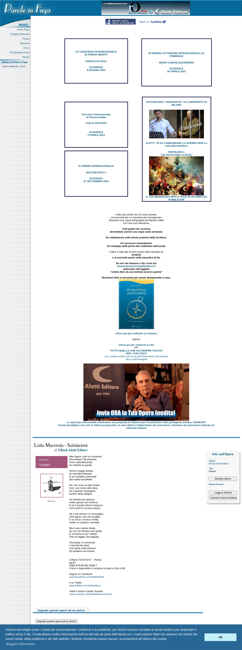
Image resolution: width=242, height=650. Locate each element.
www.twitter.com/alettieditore (85, 585)
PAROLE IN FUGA (96, 61)
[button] (200, 637)
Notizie (26, 57)
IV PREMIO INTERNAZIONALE (96, 166)
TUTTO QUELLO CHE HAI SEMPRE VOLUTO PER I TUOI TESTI (136, 352)
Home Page (24, 29)
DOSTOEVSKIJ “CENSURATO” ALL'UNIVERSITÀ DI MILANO (176, 103)
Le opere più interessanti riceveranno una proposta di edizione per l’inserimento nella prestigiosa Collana (136, 422)
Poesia (26, 38)
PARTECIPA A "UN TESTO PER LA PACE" (176, 153)
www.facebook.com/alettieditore (86, 576)
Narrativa (25, 43)
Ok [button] (220, 637)
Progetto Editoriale (21, 34)
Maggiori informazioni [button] (20, 644)
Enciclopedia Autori (20, 52)
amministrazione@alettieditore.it (136, 266)
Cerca (27, 48)
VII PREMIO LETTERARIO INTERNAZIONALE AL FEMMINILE (176, 55)
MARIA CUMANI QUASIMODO (176, 62)
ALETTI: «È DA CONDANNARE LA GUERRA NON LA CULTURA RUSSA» (176, 144)
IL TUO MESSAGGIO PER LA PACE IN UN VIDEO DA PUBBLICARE (176, 198)
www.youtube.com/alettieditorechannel (90, 594)
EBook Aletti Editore (219, 463)
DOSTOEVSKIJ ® (96, 172)
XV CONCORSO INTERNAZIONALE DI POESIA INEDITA (96, 53)
